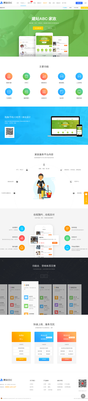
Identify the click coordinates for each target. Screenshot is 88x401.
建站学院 (59, 389)
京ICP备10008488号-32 (26, 398)
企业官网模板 (60, 384)
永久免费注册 (84, 7)
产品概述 (65, 7)
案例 (70, 7)
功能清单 (50, 28)
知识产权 (31, 386)
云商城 (49, 384)
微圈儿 (49, 386)
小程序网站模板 (67, 386)
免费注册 (79, 3)
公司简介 (31, 384)
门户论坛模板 (67, 384)
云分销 (44, 386)
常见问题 (76, 7)
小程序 (44, 389)
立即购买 (44, 359)
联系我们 (31, 389)
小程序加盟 (50, 389)
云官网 (44, 384)
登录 (86, 3)
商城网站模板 (60, 386)
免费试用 (21, 359)
